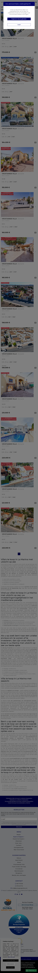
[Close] (33, 3)
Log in (19, 24)
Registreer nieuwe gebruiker (19, 19)
